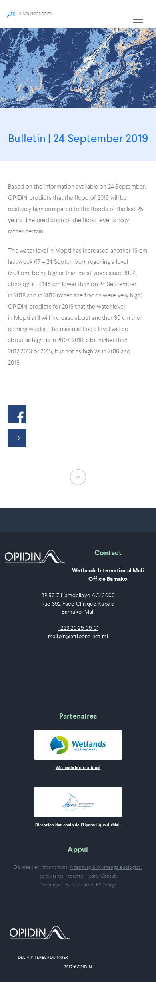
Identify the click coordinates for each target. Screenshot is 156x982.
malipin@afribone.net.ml (78, 636)
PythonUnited (79, 885)
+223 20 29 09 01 (78, 628)
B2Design (106, 885)
